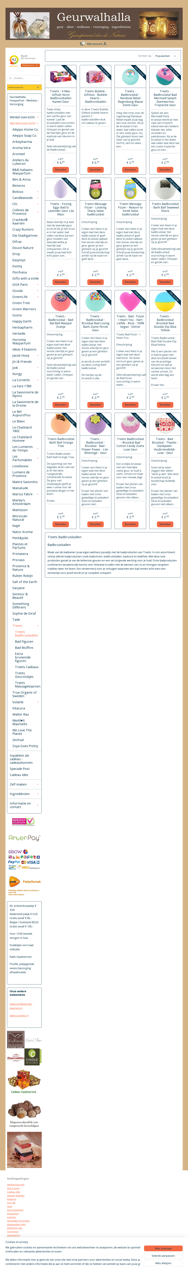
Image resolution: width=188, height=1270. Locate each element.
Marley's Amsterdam (21, 502)
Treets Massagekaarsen (28, 684)
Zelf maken (24, 784)
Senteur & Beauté (20, 596)
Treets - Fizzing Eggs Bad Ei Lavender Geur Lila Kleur (61, 209)
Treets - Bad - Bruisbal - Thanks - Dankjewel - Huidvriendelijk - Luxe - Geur (165, 446)
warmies (11, 1217)
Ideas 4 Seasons (24, 349)
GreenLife (25, 297)
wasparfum (13, 1213)
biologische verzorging (18, 1246)
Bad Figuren (24, 641)
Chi (25, 204)
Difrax (17, 241)
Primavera (20, 554)
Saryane (18, 588)
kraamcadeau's (15, 1242)
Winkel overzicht (24, 117)
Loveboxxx (20, 466)
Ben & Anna (21, 179)
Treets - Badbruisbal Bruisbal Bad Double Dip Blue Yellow (165, 323)
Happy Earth (22, 321)
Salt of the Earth (24, 582)
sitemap (97, 1264)
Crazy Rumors (23, 229)
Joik (25, 368)
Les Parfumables (25, 458)
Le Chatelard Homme (22, 439)
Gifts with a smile (25, 278)
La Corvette (25, 380)
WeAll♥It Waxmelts (19, 722)
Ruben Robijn (22, 575)
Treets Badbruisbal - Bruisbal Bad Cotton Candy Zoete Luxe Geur (130, 444)
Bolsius (25, 191)
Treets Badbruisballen (26, 633)
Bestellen (60, 169)
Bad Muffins (24, 647)
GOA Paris (25, 284)
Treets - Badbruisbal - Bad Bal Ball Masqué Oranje (60, 321)
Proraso (18, 560)
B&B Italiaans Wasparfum (22, 171)
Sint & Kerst (13, 1188)
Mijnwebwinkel (144, 1264)
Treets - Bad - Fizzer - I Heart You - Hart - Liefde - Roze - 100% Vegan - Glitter (130, 321)
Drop (16, 254)
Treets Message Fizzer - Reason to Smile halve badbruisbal (130, 209)
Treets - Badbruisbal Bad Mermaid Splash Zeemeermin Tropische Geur (165, 98)
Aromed (18, 154)
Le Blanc (18, 421)
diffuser (11, 1249)
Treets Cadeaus (27, 667)
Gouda (25, 290)
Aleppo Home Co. (25, 129)
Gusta (17, 315)
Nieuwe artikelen (15, 1195)
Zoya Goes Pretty (25, 746)
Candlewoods (25, 198)
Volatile (25, 702)
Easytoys (19, 260)
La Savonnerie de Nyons (25, 394)
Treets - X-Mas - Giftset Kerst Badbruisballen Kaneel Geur (61, 96)
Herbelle (18, 333)
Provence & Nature (21, 568)
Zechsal (18, 740)
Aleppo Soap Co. (24, 135)
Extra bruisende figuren (23, 657)
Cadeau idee (19, 775)
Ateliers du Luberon (20, 162)
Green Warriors (24, 309)
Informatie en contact (24, 805)
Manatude (20, 488)
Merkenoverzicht (24, 123)
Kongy (17, 374)
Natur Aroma (22, 532)
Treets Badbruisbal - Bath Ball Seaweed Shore (165, 207)
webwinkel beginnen (116, 1264)
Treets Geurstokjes (24, 675)
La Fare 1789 (21, 386)
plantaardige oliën (16, 1224)
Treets (25, 625)
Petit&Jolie (20, 538)
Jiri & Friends (22, 361)
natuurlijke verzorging (18, 1220)
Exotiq (17, 266)
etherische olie (14, 1228)
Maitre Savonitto (25, 482)
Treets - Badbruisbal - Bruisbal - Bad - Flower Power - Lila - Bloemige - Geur (96, 446)
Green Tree (21, 303)
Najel (16, 526)
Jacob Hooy (25, 355)
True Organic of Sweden (24, 694)
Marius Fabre (25, 494)
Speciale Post (20, 768)
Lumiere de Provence (21, 474)
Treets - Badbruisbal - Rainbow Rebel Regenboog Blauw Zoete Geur (130, 98)
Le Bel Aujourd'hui (21, 413)
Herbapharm (22, 327)
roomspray (13, 1231)
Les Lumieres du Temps (25, 448)
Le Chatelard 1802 (22, 429)
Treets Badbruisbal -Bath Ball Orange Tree (60, 442)
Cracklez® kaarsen (20, 221)
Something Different (20, 605)
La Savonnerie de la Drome (25, 404)
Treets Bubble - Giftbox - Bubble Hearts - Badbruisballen (95, 96)
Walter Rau (20, 714)
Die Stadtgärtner (25, 235)
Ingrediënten (24, 794)
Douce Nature (23, 248)
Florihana (25, 272)
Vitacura (18, 708)
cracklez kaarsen (15, 1238)
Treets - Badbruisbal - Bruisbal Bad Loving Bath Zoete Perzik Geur (95, 323)
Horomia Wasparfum (21, 341)
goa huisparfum (15, 1209)
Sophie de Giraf (24, 613)
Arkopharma (22, 141)
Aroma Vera (21, 148)
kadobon (11, 1199)
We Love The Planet (22, 732)
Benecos (18, 185)
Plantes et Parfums (20, 546)
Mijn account (97, 44)
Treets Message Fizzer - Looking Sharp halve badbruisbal (96, 209)
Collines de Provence (25, 212)
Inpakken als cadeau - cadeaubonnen (21, 759)
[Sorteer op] (165, 56)
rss (104, 1264)
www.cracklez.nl (19, 1015)
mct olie (11, 1202)
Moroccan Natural (19, 518)
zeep (9, 1206)
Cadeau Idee (13, 1191)
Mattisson (20, 510)
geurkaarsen (13, 1235)
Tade (16, 619)
